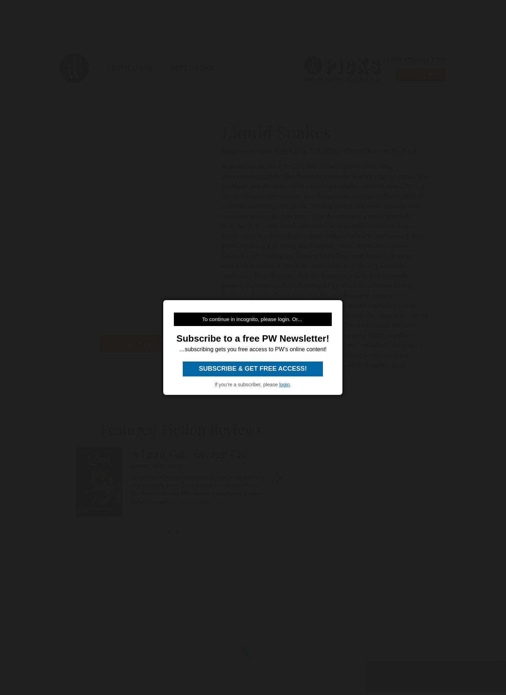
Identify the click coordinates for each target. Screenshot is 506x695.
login (284, 384)
